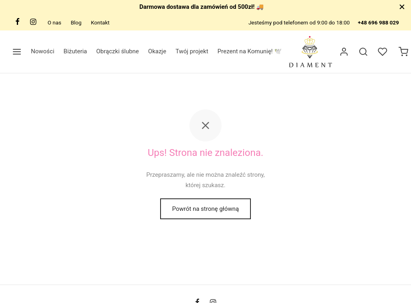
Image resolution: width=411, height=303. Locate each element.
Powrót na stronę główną (205, 208)
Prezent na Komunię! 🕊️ (250, 51)
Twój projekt (191, 51)
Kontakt (100, 22)
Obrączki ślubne (117, 51)
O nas (54, 22)
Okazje (157, 51)
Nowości (42, 51)
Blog (76, 22)
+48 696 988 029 (378, 22)
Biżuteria (75, 51)
